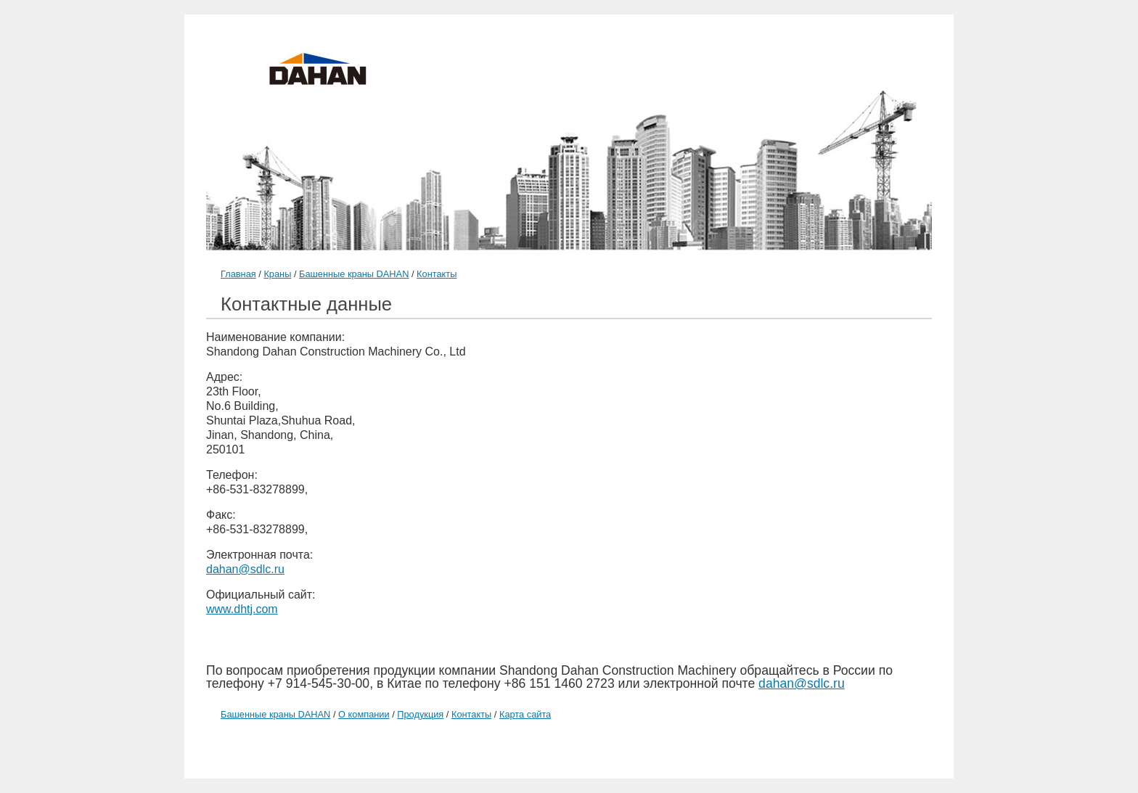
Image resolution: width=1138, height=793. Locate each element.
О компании (364, 714)
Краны (277, 273)
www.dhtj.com (242, 609)
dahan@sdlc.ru (245, 569)
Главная (238, 273)
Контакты (437, 273)
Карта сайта (525, 714)
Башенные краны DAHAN (354, 273)
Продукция (420, 714)
